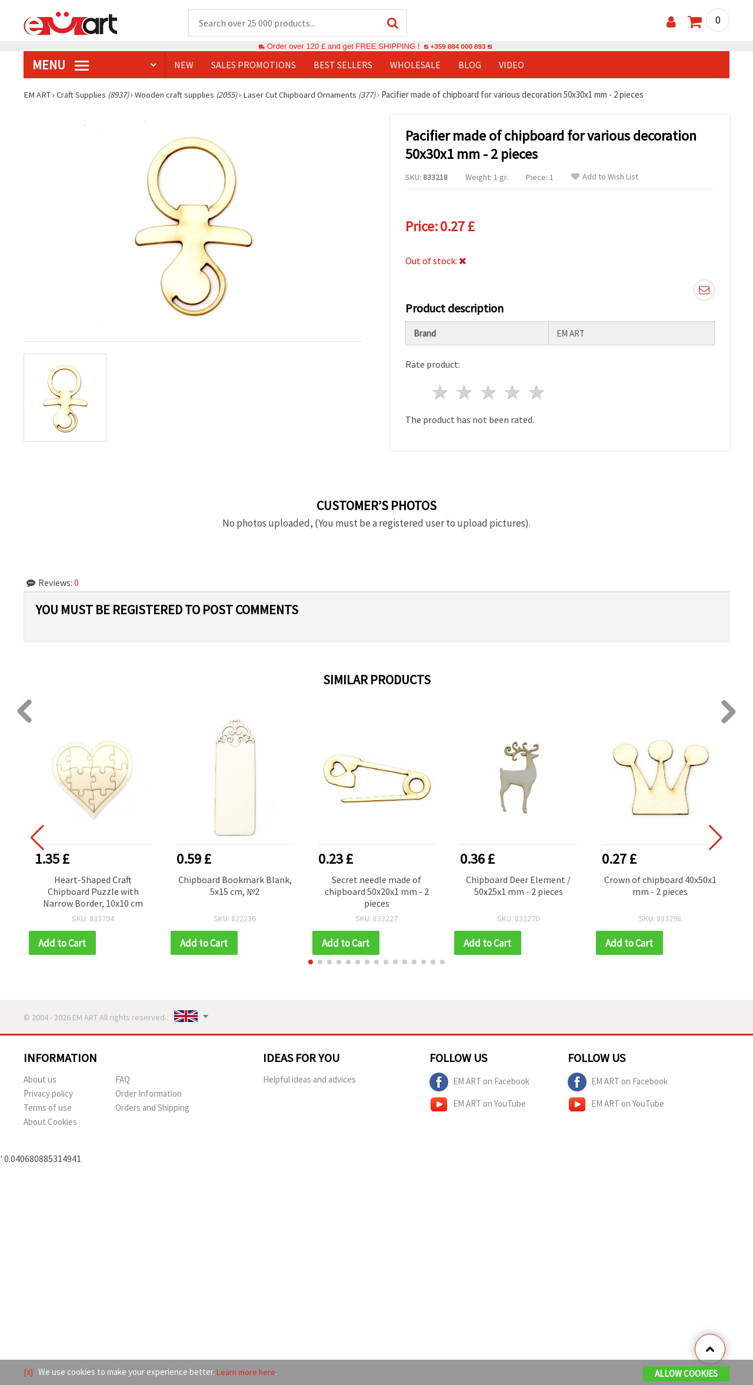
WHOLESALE (415, 65)
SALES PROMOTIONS (253, 65)
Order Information (148, 1094)
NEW (184, 65)
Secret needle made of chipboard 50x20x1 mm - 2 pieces (377, 892)
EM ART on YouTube (477, 1105)
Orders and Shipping (152, 1108)
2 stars (465, 393)
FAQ (122, 1080)
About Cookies (50, 1122)
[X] (29, 1372)
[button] (310, 963)
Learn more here (247, 1372)
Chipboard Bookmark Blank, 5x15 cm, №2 (235, 886)
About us (40, 1080)
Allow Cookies (686, 1374)
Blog (469, 65)
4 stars (513, 393)
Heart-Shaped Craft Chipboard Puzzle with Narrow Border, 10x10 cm (93, 892)
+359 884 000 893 (458, 46)
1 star (441, 393)
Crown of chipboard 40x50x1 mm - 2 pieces (660, 886)
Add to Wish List (604, 177)
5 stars (537, 393)
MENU (60, 65)
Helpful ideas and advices (309, 1080)
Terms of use (48, 1108)
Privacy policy (48, 1094)
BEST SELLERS (343, 65)
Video (511, 65)
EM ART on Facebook (479, 1083)
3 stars (489, 393)
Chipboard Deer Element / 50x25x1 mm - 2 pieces (518, 886)
